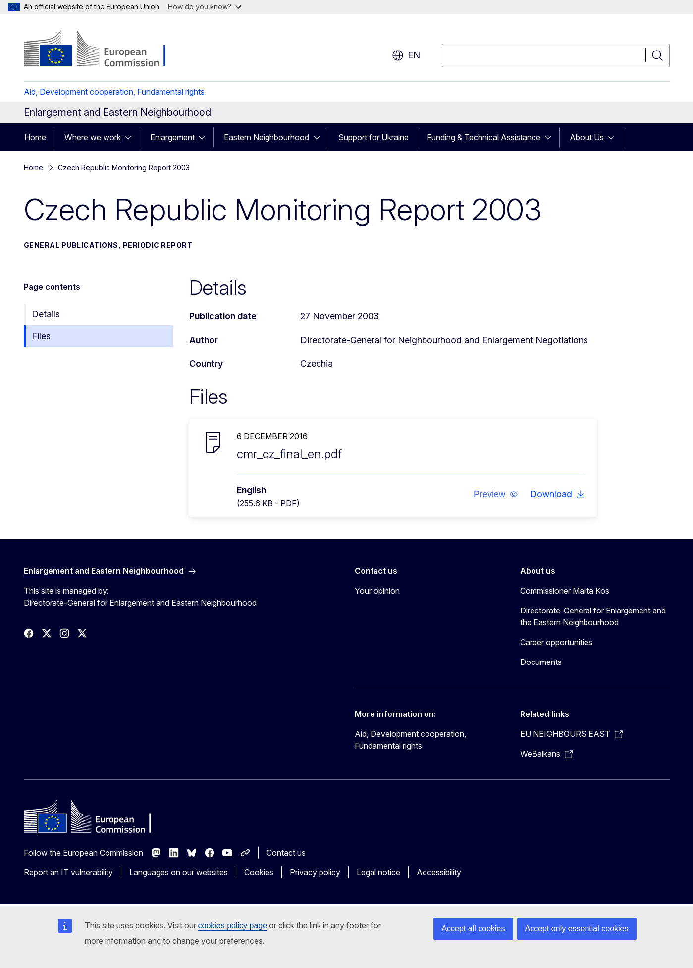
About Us (587, 137)
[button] (495, 494)
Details (46, 314)
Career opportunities (556, 642)
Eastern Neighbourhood (266, 137)
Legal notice (378, 872)
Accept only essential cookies (577, 928)
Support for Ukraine (373, 137)
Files (41, 336)
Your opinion (377, 591)
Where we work (92, 137)
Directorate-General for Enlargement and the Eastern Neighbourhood (593, 616)
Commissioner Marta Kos (564, 591)
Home (35, 137)
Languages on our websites (178, 872)
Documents (541, 662)
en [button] (406, 55)
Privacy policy (315, 872)
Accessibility (439, 872)
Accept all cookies (473, 928)
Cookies (258, 872)
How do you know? (204, 6)
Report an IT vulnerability (68, 872)
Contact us (286, 853)
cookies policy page (232, 925)
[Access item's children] (131, 137)
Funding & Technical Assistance (483, 137)
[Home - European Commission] (104, 49)
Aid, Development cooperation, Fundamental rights (114, 92)
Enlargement (172, 137)
